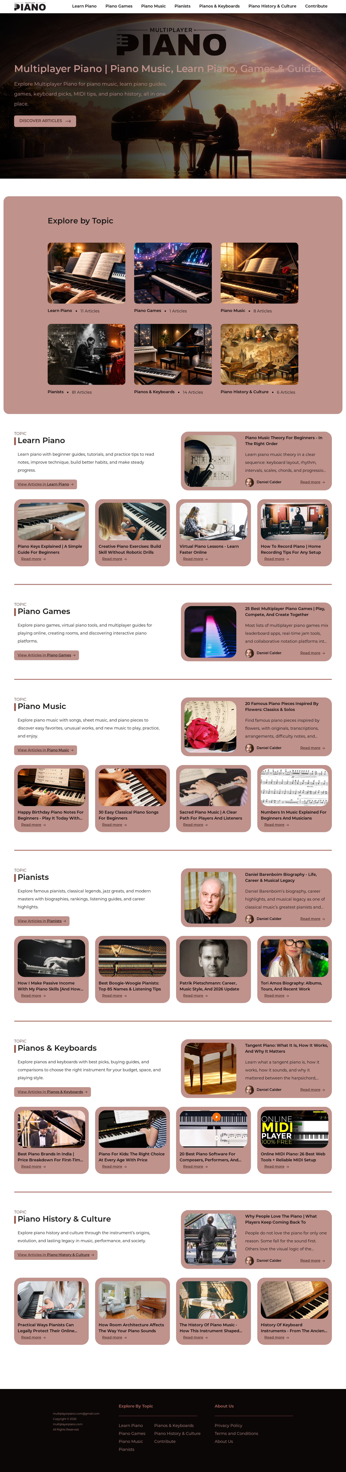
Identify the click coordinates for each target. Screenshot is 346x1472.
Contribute (316, 6)
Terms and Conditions (236, 1433)
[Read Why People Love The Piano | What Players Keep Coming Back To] (256, 1239)
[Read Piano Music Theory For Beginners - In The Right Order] (256, 461)
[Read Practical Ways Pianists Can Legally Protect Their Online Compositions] (51, 1311)
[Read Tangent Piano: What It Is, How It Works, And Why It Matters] (256, 1068)
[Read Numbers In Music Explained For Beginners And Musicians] (294, 798)
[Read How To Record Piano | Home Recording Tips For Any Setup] (294, 532)
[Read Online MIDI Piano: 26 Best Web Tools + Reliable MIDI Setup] (294, 1140)
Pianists (182, 6)
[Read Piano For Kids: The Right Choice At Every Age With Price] (132, 1140)
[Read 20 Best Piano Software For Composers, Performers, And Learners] (213, 1140)
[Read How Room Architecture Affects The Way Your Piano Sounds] (132, 1311)
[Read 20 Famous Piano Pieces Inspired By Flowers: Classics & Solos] (256, 726)
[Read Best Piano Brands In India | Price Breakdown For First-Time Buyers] (51, 1140)
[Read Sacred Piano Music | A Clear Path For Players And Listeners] (213, 798)
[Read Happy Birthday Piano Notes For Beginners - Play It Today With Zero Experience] (51, 798)
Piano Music (153, 6)
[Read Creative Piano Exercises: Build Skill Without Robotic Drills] (132, 532)
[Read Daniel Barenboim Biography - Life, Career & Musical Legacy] (256, 897)
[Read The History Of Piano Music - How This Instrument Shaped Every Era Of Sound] (213, 1311)
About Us (224, 1441)
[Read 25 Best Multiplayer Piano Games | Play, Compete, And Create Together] (256, 632)
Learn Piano (84, 6)
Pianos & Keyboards (219, 6)
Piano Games (118, 6)
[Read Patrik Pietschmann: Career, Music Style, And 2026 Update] (213, 969)
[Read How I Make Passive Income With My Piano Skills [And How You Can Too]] (51, 969)
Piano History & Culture (272, 6)
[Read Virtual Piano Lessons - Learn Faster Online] (213, 532)
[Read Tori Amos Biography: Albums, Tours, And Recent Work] (294, 969)
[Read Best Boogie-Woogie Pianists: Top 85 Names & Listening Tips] (132, 969)
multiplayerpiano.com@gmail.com (76, 1413)
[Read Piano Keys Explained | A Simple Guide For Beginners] (51, 532)
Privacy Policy (228, 1425)
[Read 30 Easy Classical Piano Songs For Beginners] (132, 798)
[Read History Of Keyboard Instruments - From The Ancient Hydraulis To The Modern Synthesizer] (294, 1311)
